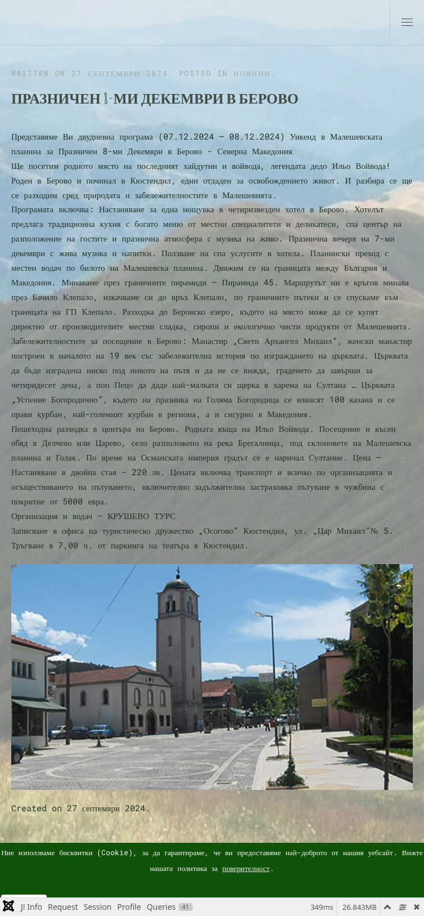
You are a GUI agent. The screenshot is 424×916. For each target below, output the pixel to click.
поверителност (246, 868)
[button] (407, 22)
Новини (252, 73)
